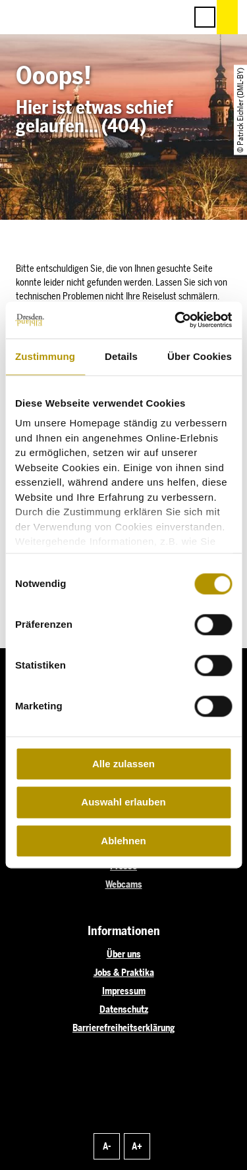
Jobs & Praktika (124, 973)
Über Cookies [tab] (199, 356)
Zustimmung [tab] (45, 356)
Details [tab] (121, 356)
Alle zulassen (123, 763)
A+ (137, 1146)
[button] (116, 17)
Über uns (124, 954)
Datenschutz (123, 1009)
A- (107, 1146)
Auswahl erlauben (123, 802)
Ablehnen (123, 840)
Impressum (124, 991)
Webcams (123, 884)
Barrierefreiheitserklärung (123, 1028)
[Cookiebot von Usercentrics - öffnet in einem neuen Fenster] (176, 319)
